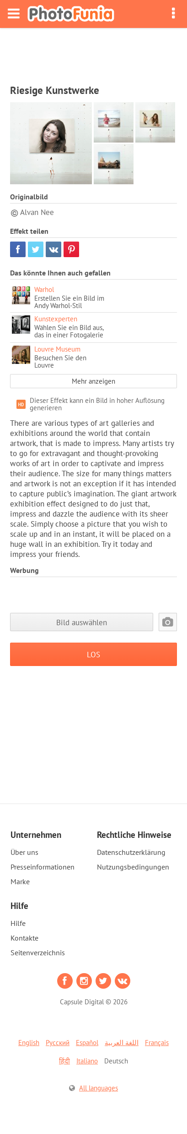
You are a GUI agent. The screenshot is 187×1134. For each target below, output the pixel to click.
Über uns (24, 852)
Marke (20, 881)
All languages (98, 1088)
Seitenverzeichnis (38, 952)
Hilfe (18, 923)
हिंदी (64, 1061)
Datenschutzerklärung (131, 852)
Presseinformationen (43, 866)
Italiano (87, 1061)
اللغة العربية (122, 1042)
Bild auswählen (81, 622)
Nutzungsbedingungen (133, 866)
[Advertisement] (94, 53)
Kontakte (24, 937)
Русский (57, 1042)
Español (87, 1042)
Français (157, 1042)
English (28, 1042)
